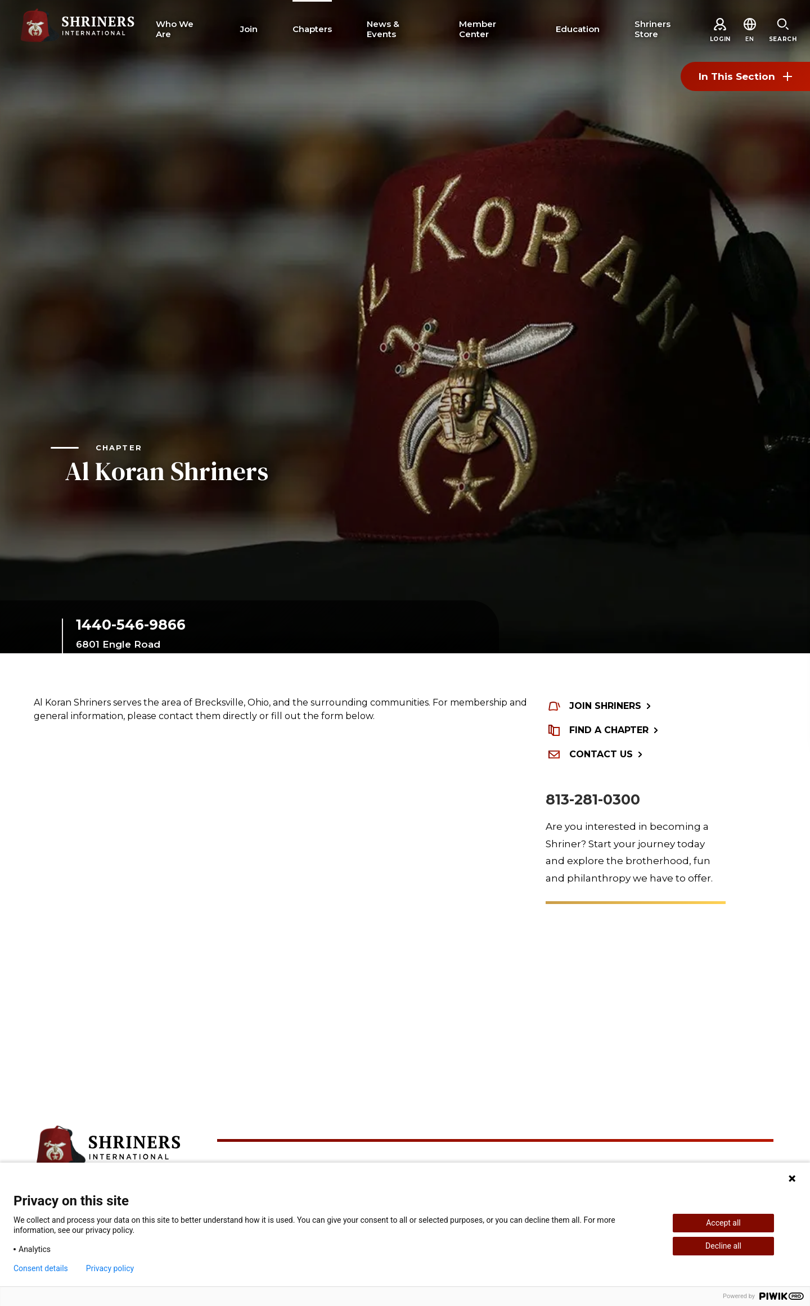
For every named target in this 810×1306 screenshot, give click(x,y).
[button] (749, 39)
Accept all (723, 1222)
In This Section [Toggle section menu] (745, 76)
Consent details (41, 1268)
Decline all (723, 1245)
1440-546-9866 (131, 624)
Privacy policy (110, 1268)
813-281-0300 (593, 799)
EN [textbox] (749, 39)
